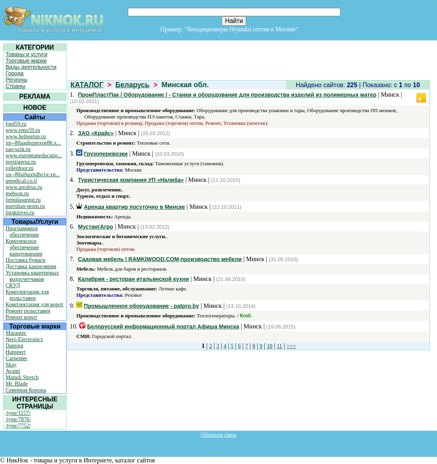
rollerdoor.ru (19, 168)
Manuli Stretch (22, 377)
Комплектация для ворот (34, 304)
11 (279, 346)
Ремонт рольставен (28, 311)
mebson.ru (17, 194)
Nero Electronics (24, 339)
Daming (14, 346)
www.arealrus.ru (24, 187)
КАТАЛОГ (86, 85)
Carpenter (16, 358)
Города (15, 73)
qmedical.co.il (21, 181)
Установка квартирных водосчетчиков (32, 276)
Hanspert (16, 352)
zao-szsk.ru (18, 149)
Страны (15, 86)
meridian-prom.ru (25, 206)
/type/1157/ (18, 413)
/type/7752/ (18, 426)
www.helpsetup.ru (26, 136)
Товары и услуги (27, 54)
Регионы (16, 79)
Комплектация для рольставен (27, 295)
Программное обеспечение (22, 231)
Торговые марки (26, 60)
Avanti (13, 371)
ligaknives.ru (20, 213)
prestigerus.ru (21, 162)
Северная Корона (26, 390)
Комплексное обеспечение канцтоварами (24, 247)
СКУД (13, 285)
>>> (291, 346)
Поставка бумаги (26, 260)
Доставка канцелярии (31, 266)
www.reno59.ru (23, 130)
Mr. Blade (17, 384)
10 (269, 346)
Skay (11, 365)
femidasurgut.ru (23, 200)
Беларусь (133, 85)
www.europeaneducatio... (34, 155)
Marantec (16, 333)
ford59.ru (16, 124)
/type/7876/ (18, 419)
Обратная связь (219, 435)
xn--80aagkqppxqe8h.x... (33, 143)
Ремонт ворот (21, 317)
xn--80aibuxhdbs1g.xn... (33, 175)
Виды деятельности (31, 67)
